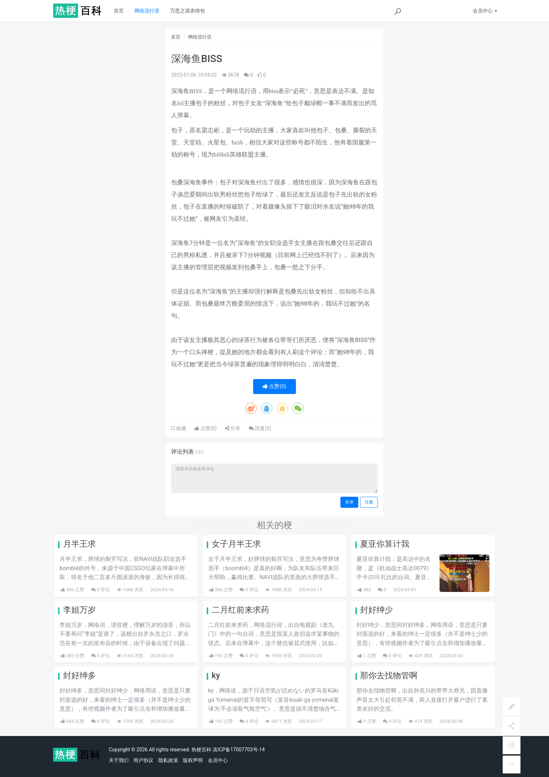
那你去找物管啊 (388, 675)
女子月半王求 (236, 544)
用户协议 (143, 760)
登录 (349, 502)
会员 (485, 11)
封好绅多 (79, 675)
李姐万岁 (79, 610)
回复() (260, 428)
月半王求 (79, 544)
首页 (119, 11)
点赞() (275, 386)
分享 (232, 428)
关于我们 (119, 760)
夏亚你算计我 (384, 544)
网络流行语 (146, 11)
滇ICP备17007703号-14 (238, 749)
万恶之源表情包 (187, 11)
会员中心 (218, 760)
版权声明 (193, 760)
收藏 (180, 428)
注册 (369, 502)
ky (216, 675)
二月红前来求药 (240, 610)
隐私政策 (168, 760)
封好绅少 (376, 610)
